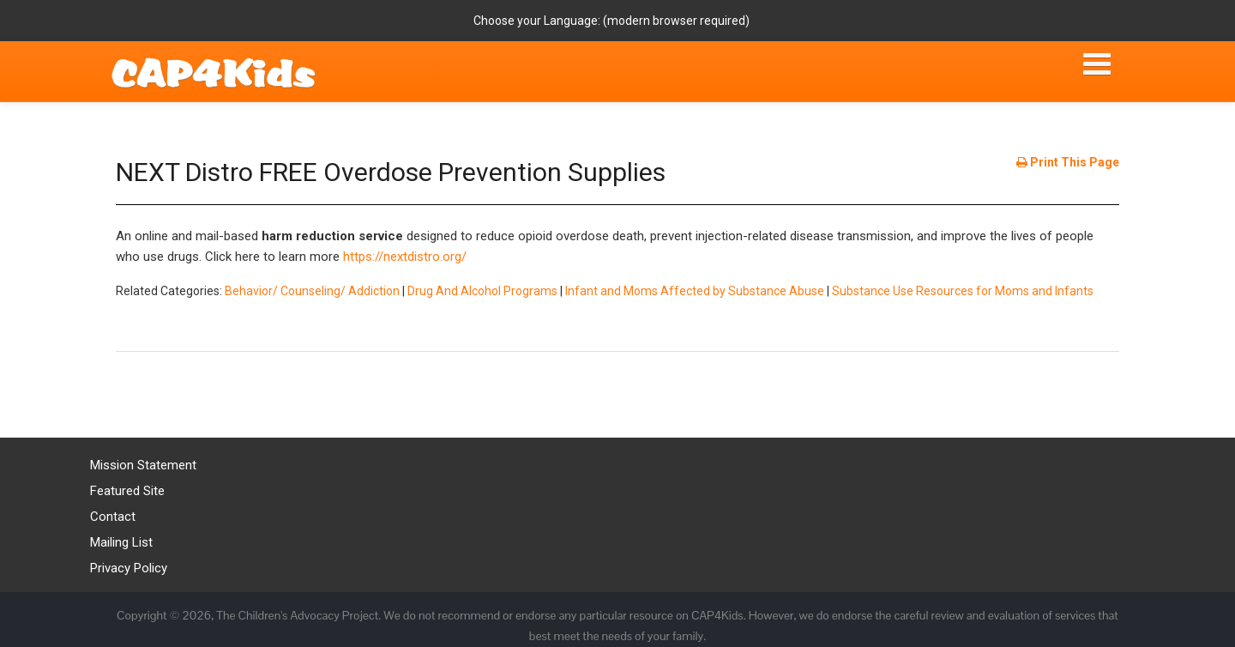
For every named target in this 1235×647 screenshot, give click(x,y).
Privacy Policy (128, 568)
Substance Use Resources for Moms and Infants (962, 291)
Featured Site (127, 491)
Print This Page (1067, 162)
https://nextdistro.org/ (405, 256)
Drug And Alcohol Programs (482, 291)
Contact (113, 516)
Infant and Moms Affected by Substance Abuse (694, 291)
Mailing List (121, 542)
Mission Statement (143, 465)
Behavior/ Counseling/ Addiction (312, 291)
